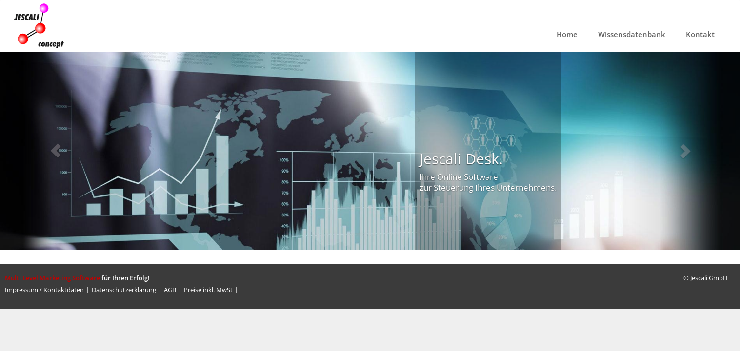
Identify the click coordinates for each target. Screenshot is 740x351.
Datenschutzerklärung (124, 289)
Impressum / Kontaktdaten (44, 289)
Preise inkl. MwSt (208, 289)
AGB (170, 289)
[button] (55, 151)
